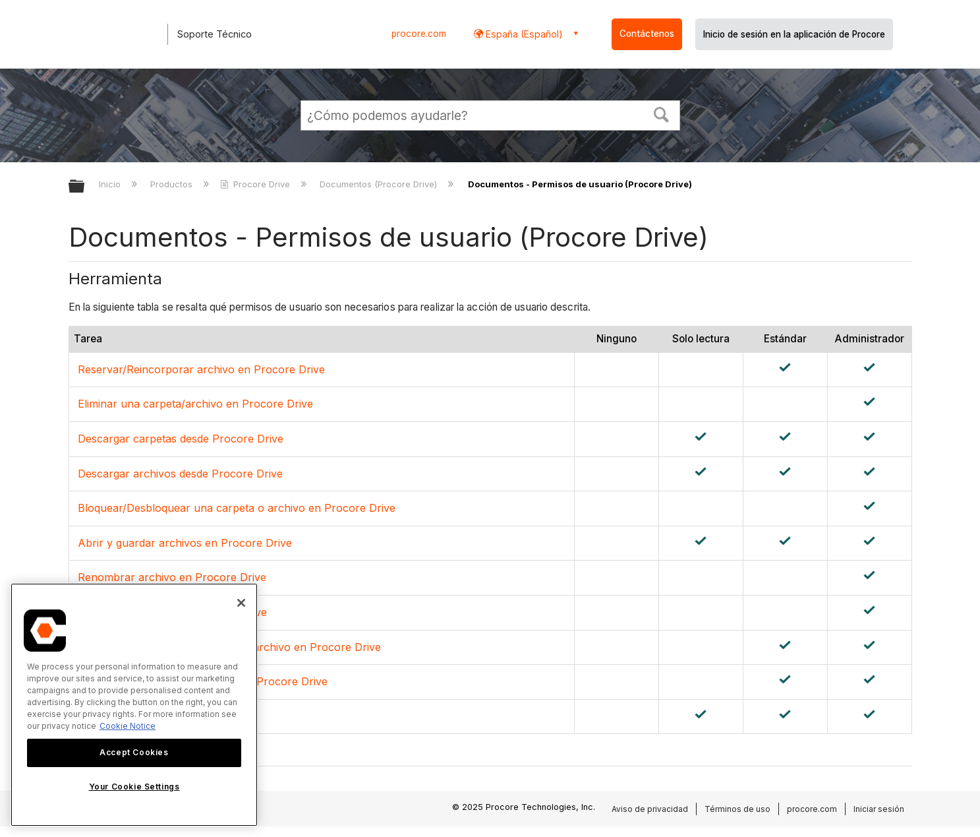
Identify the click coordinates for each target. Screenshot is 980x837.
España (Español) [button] (523, 34)
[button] (661, 113)
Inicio (111, 184)
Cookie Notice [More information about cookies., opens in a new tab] (128, 726)
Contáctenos (647, 33)
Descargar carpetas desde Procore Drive (180, 438)
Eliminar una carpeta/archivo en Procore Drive (195, 403)
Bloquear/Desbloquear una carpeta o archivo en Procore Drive (236, 507)
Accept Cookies (134, 752)
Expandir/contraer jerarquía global (85, 187)
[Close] (241, 602)
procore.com (418, 33)
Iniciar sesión (878, 809)
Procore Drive (256, 184)
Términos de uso (737, 809)
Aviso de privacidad (650, 809)
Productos (172, 184)
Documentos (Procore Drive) (380, 184)
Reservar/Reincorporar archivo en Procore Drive (201, 369)
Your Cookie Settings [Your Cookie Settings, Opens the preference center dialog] (134, 786)
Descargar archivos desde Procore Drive (180, 473)
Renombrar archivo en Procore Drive (172, 577)
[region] (134, 704)
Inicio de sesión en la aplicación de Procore (794, 34)
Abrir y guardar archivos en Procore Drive (185, 542)
